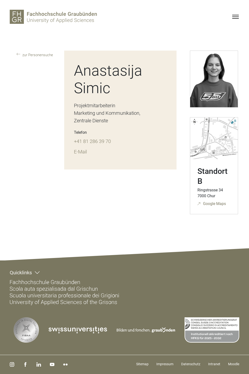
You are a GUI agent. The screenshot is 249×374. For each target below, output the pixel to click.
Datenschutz (190, 364)
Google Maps (214, 203)
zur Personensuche (37, 55)
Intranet (214, 364)
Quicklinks (21, 272)
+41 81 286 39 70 (92, 141)
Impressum (164, 364)
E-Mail (80, 152)
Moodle (233, 364)
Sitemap (142, 364)
